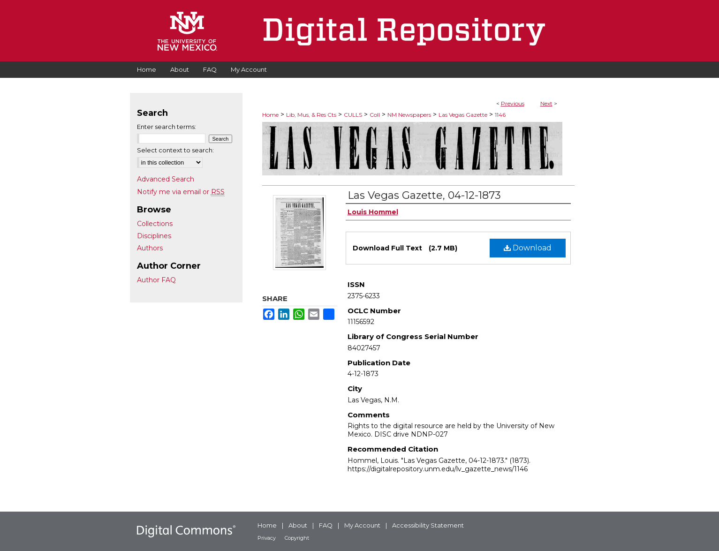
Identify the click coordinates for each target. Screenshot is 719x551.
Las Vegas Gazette (463, 114)
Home (270, 114)
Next (546, 103)
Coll (375, 114)
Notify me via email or (181, 192)
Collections (155, 223)
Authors (150, 248)
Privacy (266, 538)
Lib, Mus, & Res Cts (311, 114)
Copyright (297, 538)
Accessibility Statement (428, 525)
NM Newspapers (409, 114)
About (297, 525)
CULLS (353, 114)
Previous (512, 103)
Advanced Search (165, 179)
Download (528, 247)
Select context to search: (175, 150)
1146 (500, 114)
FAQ (326, 525)
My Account (362, 525)
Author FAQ (156, 280)
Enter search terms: (166, 126)
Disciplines (154, 236)
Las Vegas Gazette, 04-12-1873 (424, 195)
